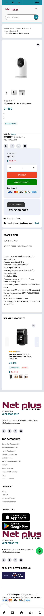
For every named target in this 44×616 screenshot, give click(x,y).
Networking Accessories (11, 461)
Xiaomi (26, 28)
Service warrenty (8, 498)
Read (37, 223)
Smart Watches (7, 468)
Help (37, 2)
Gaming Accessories (10, 447)
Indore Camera (10, 31)
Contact (5, 495)
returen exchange (9, 502)
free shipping (10, 123)
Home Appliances (8, 451)
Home (6, 28)
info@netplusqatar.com (11, 423)
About (4, 491)
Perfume (5, 465)
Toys (3, 475)
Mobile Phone (7, 458)
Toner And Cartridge (10, 472)
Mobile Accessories (9, 454)
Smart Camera (15, 28)
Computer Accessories (10, 444)
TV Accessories (8, 479)
